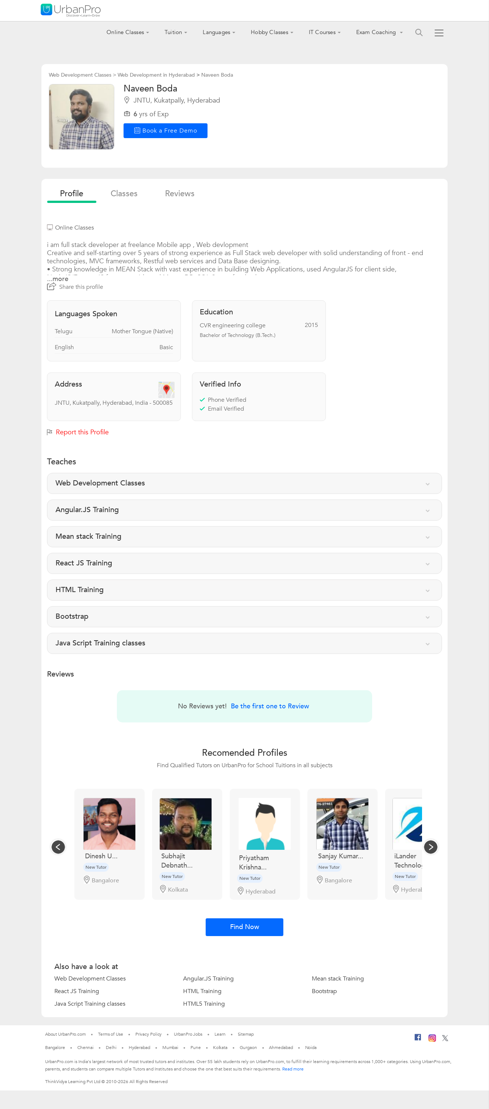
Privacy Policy (148, 1034)
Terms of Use (110, 1034)
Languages (216, 32)
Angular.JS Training (208, 979)
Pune (195, 1047)
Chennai (85, 1047)
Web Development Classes (90, 979)
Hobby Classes (269, 32)
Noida (311, 1047)
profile (71, 193)
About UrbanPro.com (65, 1034)
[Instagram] (432, 1040)
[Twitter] (445, 1040)
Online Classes (125, 32)
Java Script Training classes (89, 1004)
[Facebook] (418, 1040)
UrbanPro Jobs (188, 1034)
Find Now (244, 927)
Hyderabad (139, 1047)
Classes (124, 193)
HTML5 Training (204, 1004)
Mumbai (170, 1047)
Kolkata (220, 1047)
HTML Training (202, 991)
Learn (220, 1034)
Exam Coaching (377, 32)
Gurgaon (248, 1047)
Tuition (173, 32)
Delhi (111, 1047)
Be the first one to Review (270, 706)
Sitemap (246, 1034)
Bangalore (55, 1047)
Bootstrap (324, 991)
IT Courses (322, 32)
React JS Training (76, 991)
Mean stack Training (338, 979)
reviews (180, 193)
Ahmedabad (281, 1047)
